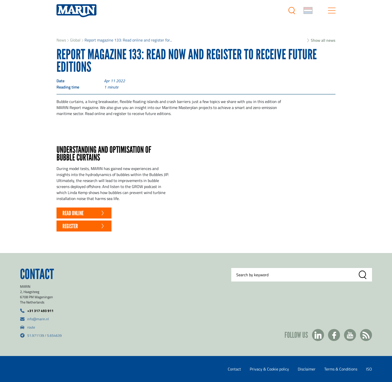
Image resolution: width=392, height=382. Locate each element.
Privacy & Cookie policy (269, 369)
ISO (369, 369)
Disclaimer (307, 369)
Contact (234, 369)
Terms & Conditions (340, 369)
